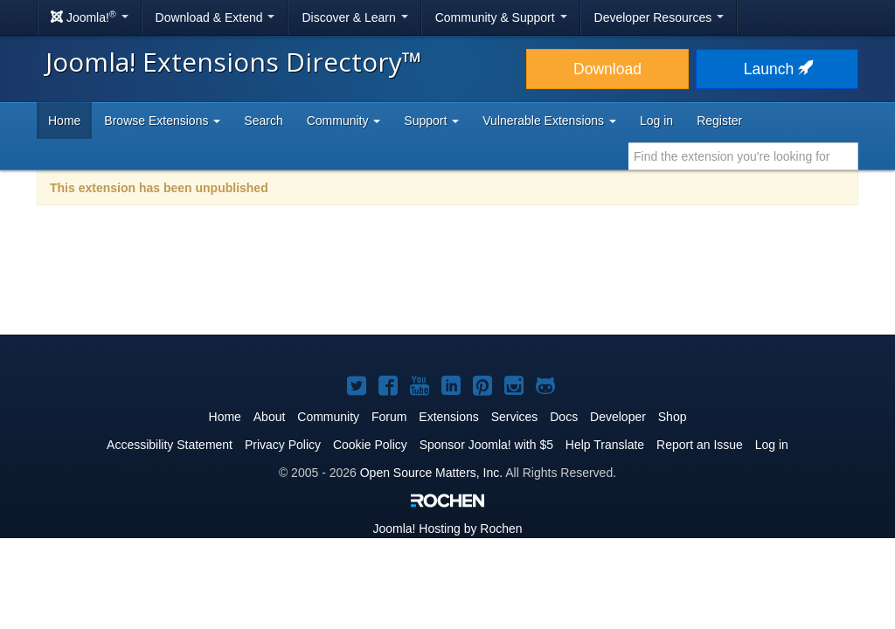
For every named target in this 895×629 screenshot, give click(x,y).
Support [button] (431, 121)
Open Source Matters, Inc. (431, 473)
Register (719, 121)
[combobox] (743, 156)
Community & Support (501, 17)
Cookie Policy (370, 445)
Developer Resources (659, 17)
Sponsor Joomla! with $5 (486, 445)
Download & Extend (215, 17)
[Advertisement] (447, 281)
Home (64, 121)
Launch (777, 69)
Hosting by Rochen (447, 529)
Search (263, 121)
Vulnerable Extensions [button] (549, 121)
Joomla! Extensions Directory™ (233, 61)
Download (607, 69)
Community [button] (344, 121)
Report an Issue (699, 445)
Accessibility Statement (169, 445)
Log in (656, 121)
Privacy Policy (283, 445)
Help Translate (604, 445)
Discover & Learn (354, 17)
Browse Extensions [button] (162, 121)
